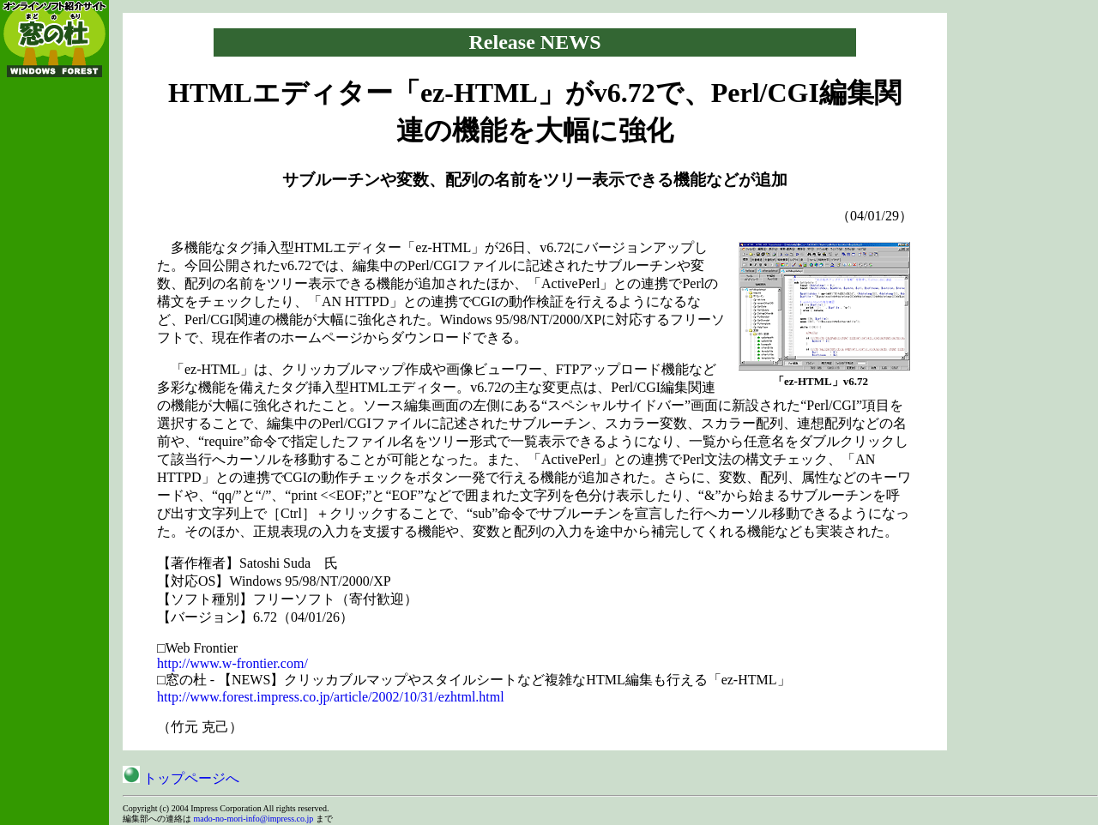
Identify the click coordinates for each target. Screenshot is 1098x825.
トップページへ (181, 778)
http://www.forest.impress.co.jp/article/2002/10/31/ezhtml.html (330, 697)
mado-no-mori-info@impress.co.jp (254, 818)
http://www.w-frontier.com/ (232, 663)
